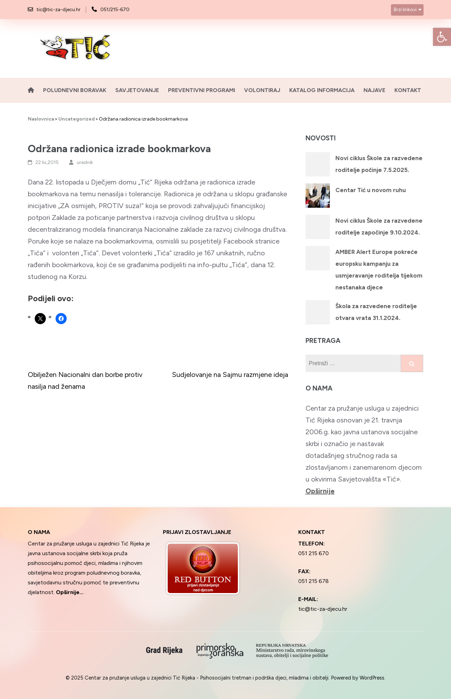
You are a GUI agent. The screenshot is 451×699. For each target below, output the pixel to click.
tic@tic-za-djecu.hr (58, 10)
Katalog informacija (321, 90)
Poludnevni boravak (74, 90)
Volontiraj (262, 90)
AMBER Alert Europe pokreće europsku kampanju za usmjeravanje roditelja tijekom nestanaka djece (379, 269)
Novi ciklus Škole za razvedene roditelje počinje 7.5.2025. (379, 164)
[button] (442, 37)
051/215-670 (115, 10)
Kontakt (407, 90)
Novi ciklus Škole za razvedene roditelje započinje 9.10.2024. (379, 226)
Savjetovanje (137, 90)
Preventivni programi (201, 90)
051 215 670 (313, 553)
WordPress (372, 678)
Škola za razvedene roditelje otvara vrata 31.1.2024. (376, 312)
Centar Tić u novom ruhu (370, 190)
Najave (374, 90)
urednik (85, 162)
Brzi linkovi (405, 10)
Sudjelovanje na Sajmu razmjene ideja (230, 374)
